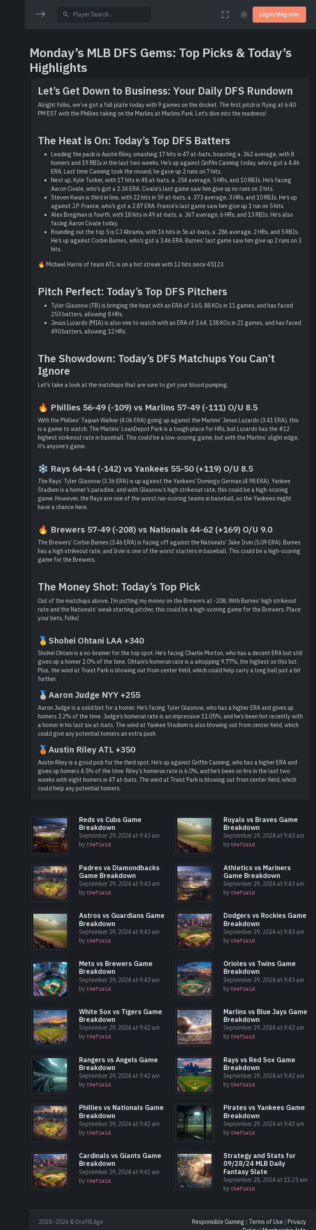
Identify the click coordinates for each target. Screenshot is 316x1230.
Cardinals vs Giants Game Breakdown (124, 1155)
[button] (14, 40)
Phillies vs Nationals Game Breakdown (125, 1107)
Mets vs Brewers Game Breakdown (119, 965)
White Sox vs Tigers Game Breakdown (124, 1013)
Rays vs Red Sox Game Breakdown (261, 1060)
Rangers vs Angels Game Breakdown (122, 1060)
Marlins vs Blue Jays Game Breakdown (267, 1013)
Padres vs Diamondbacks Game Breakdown (123, 871)
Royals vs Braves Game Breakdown (262, 823)
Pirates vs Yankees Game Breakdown (265, 1107)
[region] (14, 609)
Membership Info (284, 1225)
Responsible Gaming (218, 1217)
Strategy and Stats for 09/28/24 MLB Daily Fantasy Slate (261, 1158)
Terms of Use (266, 1217)
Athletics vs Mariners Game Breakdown (258, 871)
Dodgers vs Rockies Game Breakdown (266, 918)
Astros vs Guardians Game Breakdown (115, 918)
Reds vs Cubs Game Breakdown (114, 823)
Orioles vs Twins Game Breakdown (261, 965)
